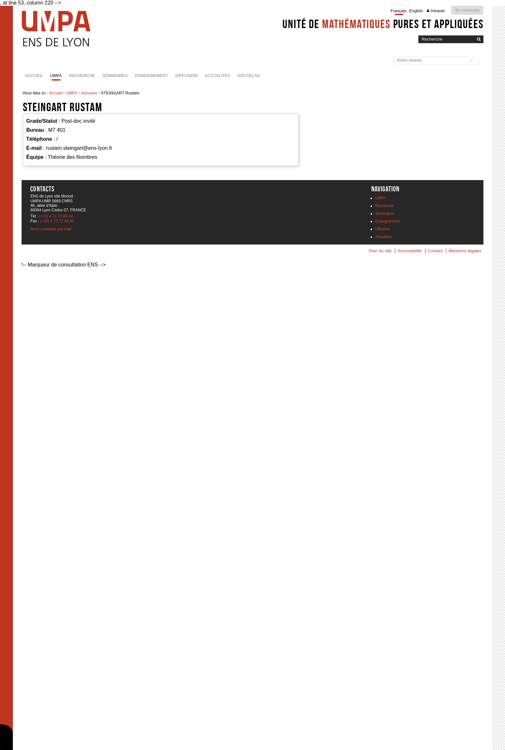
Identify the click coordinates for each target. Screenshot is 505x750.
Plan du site (380, 250)
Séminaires (115, 75)
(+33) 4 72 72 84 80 (57, 221)
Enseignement (151, 75)
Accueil (34, 75)
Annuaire (89, 93)
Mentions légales (465, 250)
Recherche (82, 75)
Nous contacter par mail (50, 229)
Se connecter (467, 10)
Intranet (437, 10)
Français (398, 10)
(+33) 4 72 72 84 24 (56, 216)
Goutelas (248, 75)
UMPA (56, 75)
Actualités (217, 75)
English (416, 10)
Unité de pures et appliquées (382, 23)
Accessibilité (409, 250)
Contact (435, 250)
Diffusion (186, 75)
